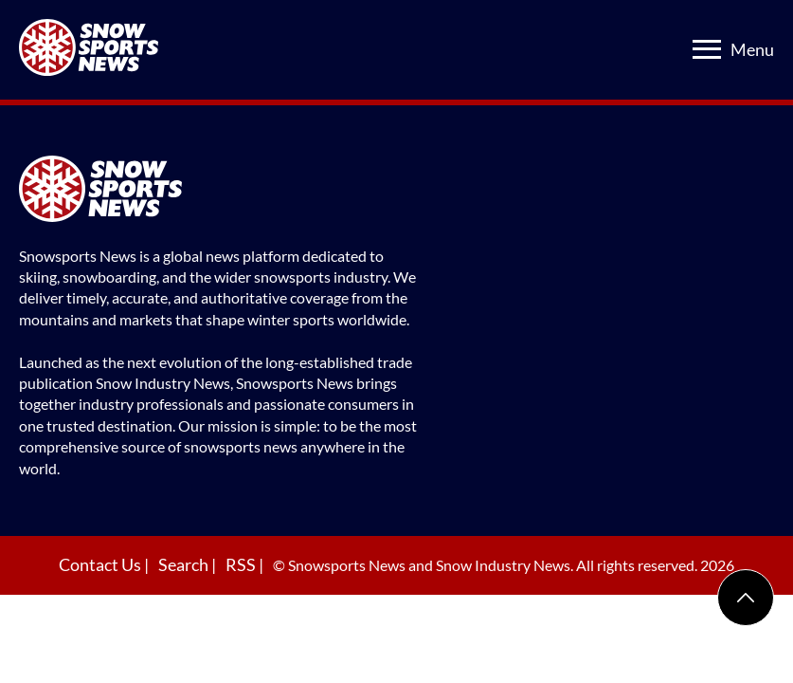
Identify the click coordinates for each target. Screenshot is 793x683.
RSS (242, 564)
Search (184, 564)
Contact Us (101, 564)
